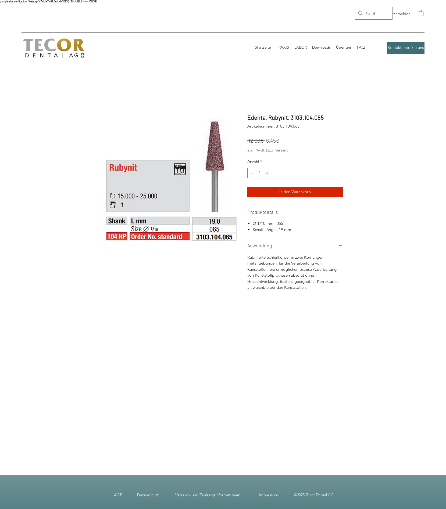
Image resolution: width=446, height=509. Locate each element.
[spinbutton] (259, 173)
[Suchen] (373, 13)
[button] (420, 13)
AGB (118, 494)
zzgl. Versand (277, 150)
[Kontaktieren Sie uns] (405, 48)
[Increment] (267, 173)
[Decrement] (251, 173)
